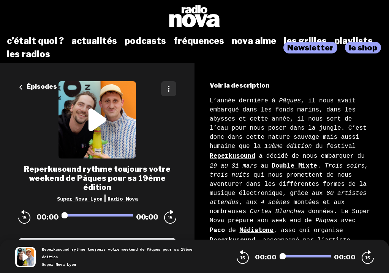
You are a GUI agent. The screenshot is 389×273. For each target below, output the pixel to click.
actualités (94, 41)
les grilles (305, 41)
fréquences (199, 41)
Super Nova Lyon (80, 198)
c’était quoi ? (35, 41)
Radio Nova (123, 198)
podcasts (145, 41)
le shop (363, 47)
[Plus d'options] (168, 88)
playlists (353, 41)
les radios (28, 54)
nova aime (254, 41)
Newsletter (310, 47)
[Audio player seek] (97, 215)
